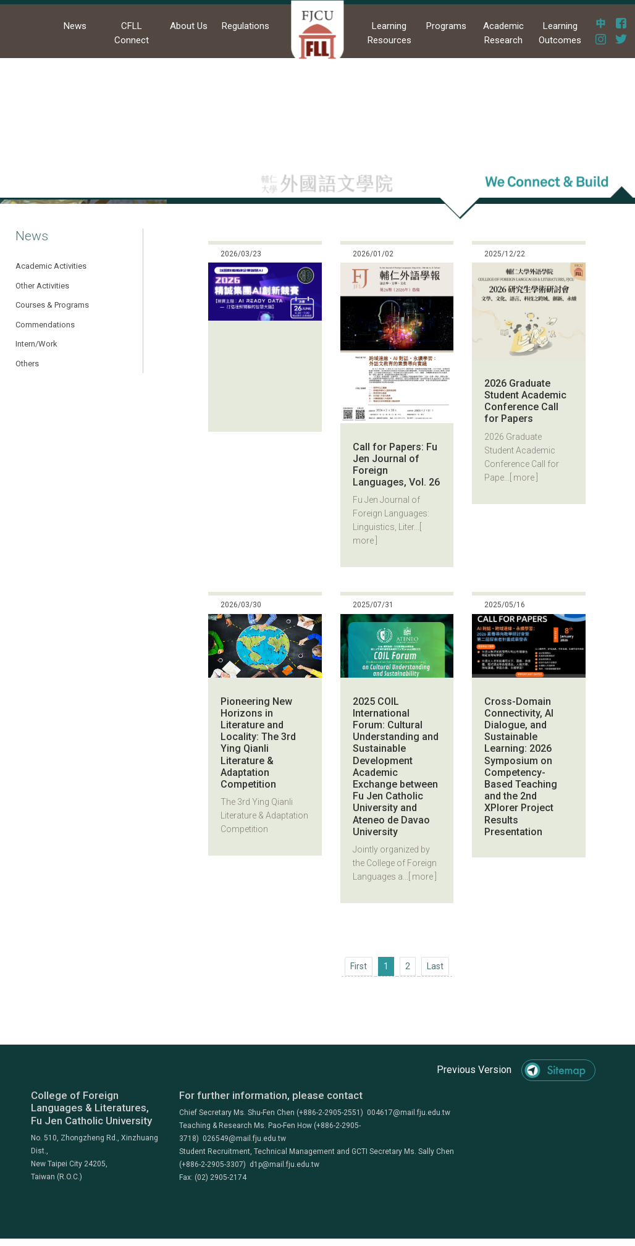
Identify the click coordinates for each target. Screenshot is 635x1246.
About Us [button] (189, 26)
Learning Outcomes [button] (560, 33)
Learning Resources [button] (389, 33)
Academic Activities (50, 266)
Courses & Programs (52, 304)
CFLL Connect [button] (131, 33)
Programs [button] (446, 26)
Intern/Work (36, 343)
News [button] (75, 26)
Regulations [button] (245, 26)
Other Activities (42, 285)
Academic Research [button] (503, 33)
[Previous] (358, 966)
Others (27, 363)
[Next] (435, 966)
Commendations (45, 324)
